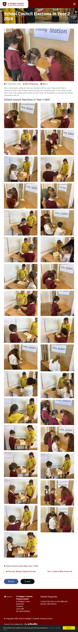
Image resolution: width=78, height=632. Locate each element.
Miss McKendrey (31, 84)
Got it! (69, 628)
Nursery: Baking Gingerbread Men (21, 571)
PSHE (36, 566)
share (11, 581)
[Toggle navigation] (74, 4)
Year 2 (45, 84)
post (27, 581)
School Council (12, 566)
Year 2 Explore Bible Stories (59, 571)
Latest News (23, 566)
